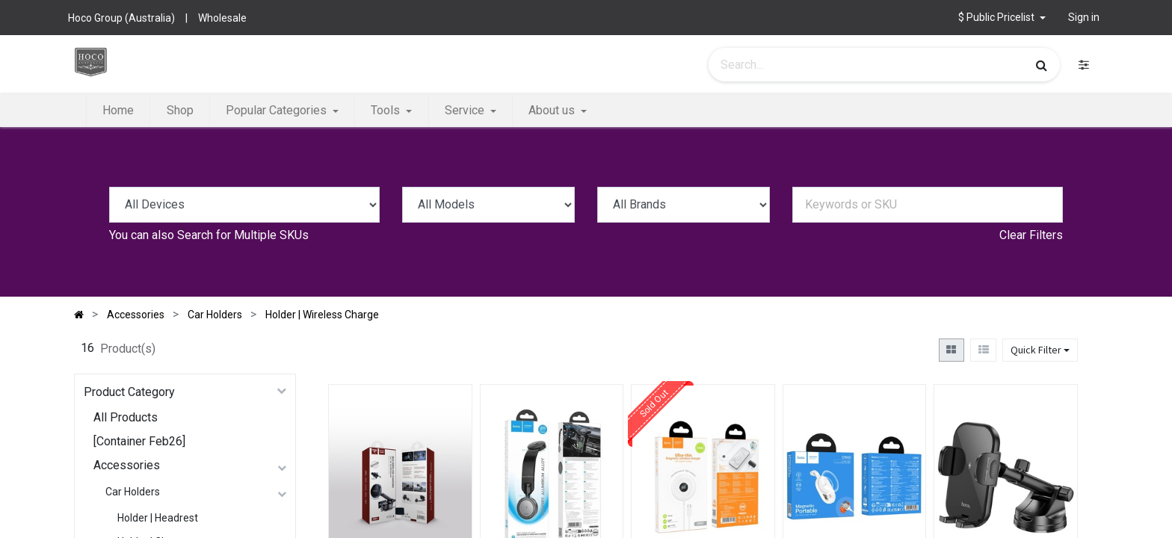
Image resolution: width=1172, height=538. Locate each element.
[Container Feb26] (139, 441)
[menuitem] (118, 111)
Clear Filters (1031, 235)
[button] (1001, 17)
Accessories (126, 465)
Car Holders (132, 492)
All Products (125, 417)
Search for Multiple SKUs (243, 235)
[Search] (1041, 65)
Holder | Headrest (157, 518)
